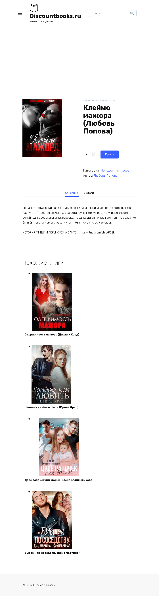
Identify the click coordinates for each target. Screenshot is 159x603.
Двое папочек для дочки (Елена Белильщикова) (61, 484)
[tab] (71, 193)
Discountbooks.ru (55, 15)
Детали (90, 193)
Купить (93, 154)
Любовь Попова (106, 175)
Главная (87, 100)
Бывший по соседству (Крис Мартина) (54, 558)
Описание (70, 193)
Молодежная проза (106, 100)
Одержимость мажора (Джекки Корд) (54, 336)
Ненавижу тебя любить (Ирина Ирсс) (53, 410)
